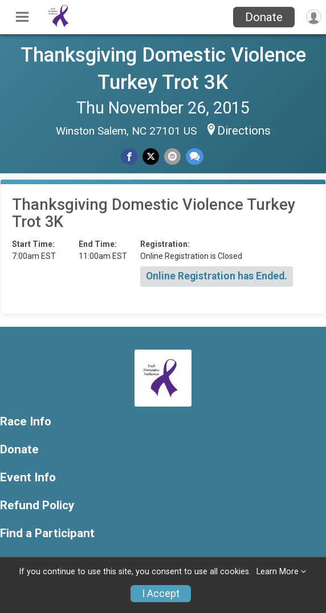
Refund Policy (37, 505)
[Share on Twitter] (150, 156)
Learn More (277, 572)
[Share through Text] (194, 156)
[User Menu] (313, 17)
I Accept (161, 593)
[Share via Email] (172, 156)
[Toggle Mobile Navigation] (22, 17)
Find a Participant (47, 533)
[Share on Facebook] (129, 156)
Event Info (28, 477)
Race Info (25, 421)
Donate (264, 17)
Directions (244, 130)
